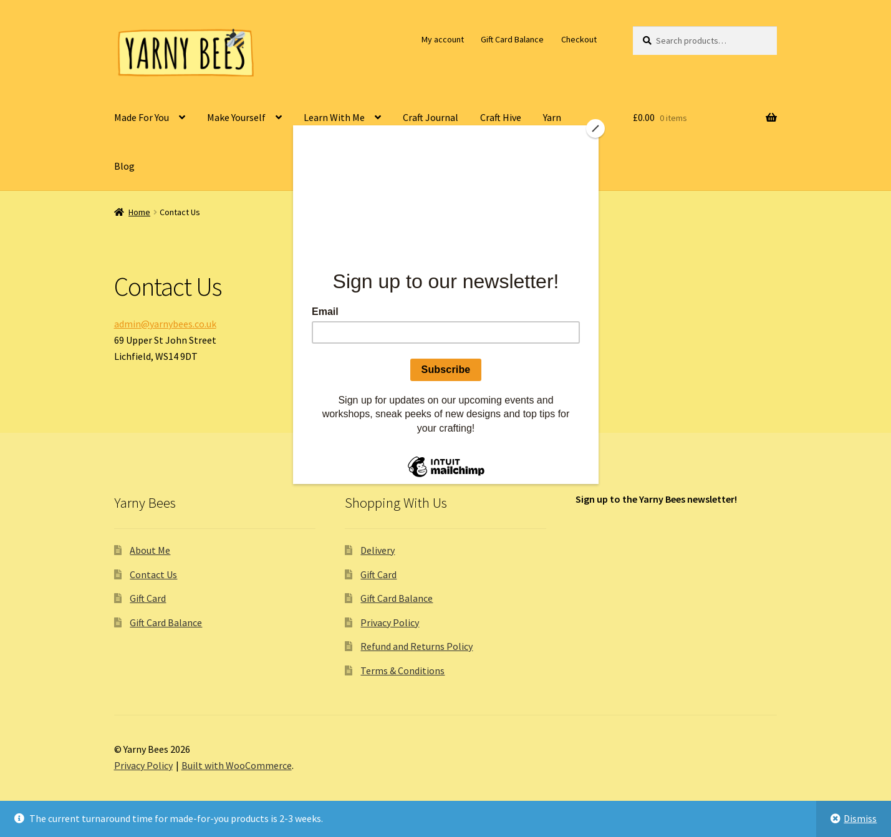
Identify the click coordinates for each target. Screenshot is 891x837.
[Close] (595, 128)
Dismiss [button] (860, 818)
